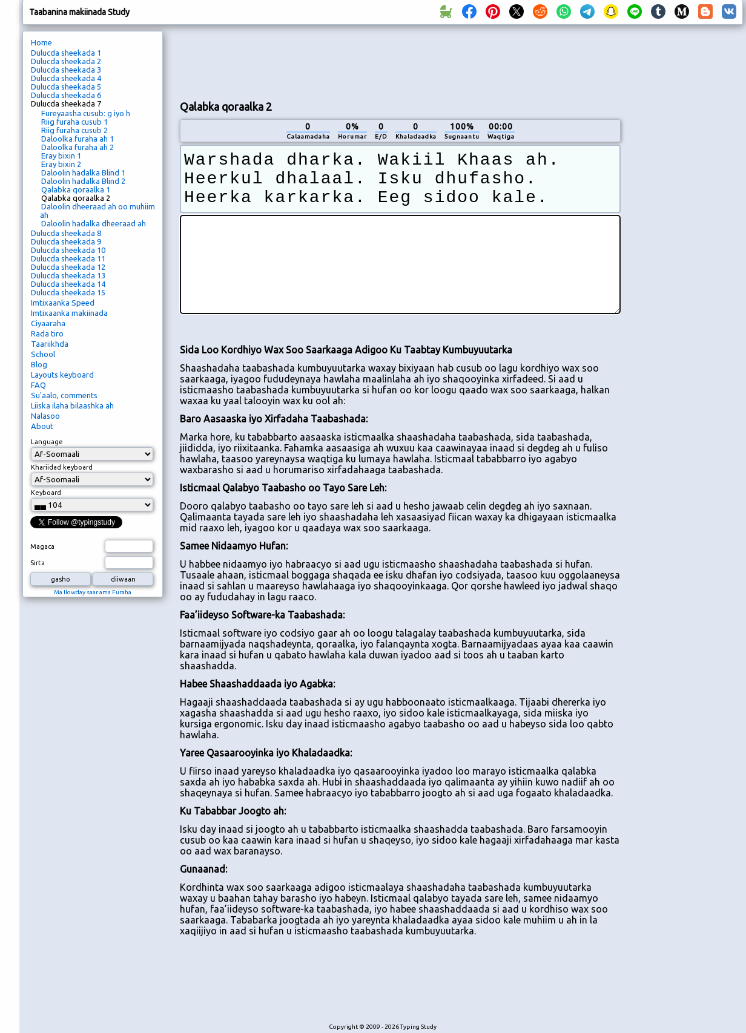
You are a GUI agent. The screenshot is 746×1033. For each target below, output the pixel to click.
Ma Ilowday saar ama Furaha (92, 592)
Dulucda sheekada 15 (68, 292)
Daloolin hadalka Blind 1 (83, 172)
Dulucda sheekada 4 (66, 78)
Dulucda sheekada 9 (66, 241)
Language (47, 441)
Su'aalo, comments (64, 395)
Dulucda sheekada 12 (68, 267)
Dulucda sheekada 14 (68, 284)
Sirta (37, 562)
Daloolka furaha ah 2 (77, 147)
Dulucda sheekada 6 (66, 95)
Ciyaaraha (48, 323)
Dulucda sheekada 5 (66, 86)
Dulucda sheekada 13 (68, 275)
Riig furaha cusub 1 (74, 121)
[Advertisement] (686, 233)
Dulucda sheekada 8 (66, 233)
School (43, 354)
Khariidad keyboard (62, 467)
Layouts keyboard (62, 374)
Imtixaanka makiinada (69, 313)
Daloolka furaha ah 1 (77, 138)
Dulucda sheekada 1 (66, 52)
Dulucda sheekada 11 (68, 258)
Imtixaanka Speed (62, 302)
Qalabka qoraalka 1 (75, 189)
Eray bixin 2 (61, 164)
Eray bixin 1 (61, 155)
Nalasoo (45, 416)
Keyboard (46, 492)
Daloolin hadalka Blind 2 (83, 181)
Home (41, 42)
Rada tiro (47, 333)
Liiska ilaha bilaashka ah (72, 405)
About (42, 426)
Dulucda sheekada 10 (68, 250)
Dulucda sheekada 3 (66, 69)
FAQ (38, 385)
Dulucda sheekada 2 (66, 61)
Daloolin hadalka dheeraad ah (93, 223)
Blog (39, 364)
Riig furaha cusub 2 (74, 130)
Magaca (42, 546)
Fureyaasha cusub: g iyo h (85, 113)
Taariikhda (49, 343)
